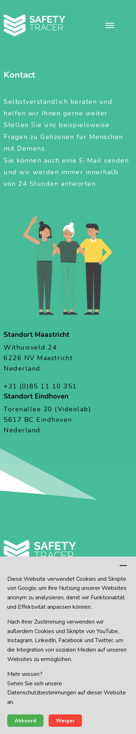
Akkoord (25, 720)
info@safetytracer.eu (39, 447)
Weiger (65, 720)
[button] (109, 25)
